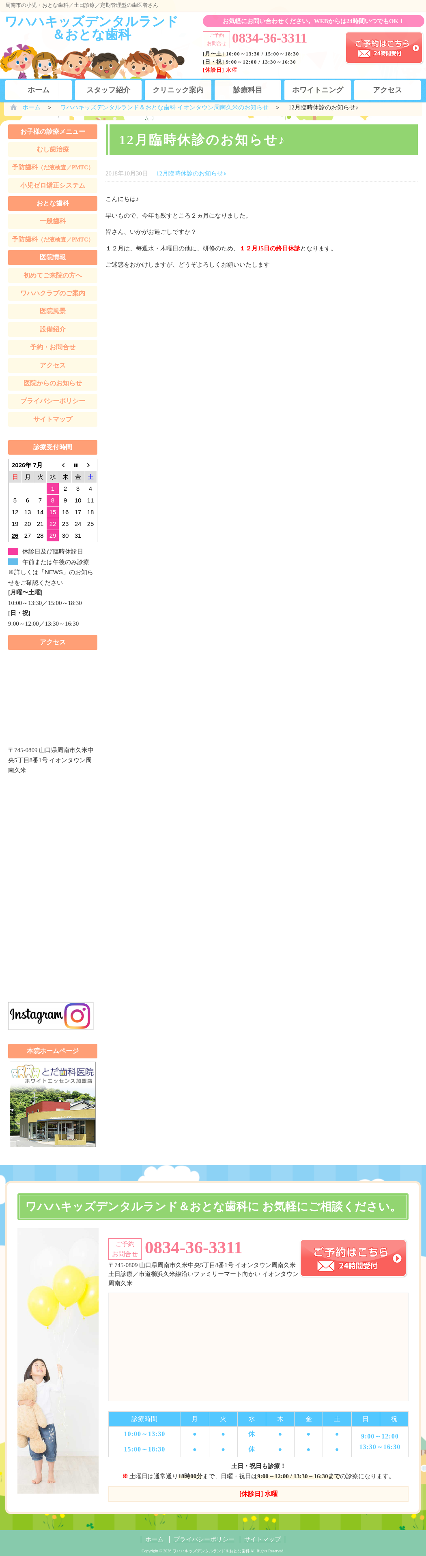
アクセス (387, 90)
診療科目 (247, 90)
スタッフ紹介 (108, 90)
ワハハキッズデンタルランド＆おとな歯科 (91, 28)
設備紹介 (53, 329)
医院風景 (53, 311)
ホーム (38, 90)
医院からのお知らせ (53, 383)
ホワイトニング (317, 90)
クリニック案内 (178, 90)
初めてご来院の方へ (53, 275)
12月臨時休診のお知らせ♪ (191, 173)
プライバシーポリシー (52, 401)
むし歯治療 (53, 149)
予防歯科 (53, 167)
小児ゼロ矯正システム (52, 185)
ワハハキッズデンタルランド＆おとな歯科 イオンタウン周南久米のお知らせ (164, 107)
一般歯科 (53, 221)
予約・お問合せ (52, 347)
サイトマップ (52, 419)
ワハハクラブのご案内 (52, 293)
